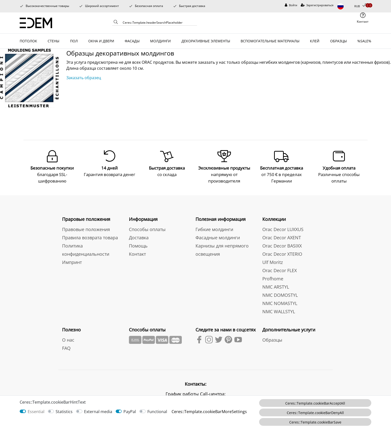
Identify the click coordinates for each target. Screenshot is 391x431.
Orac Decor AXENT (281, 237)
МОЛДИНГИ (160, 41)
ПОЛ (74, 41)
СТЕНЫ (53, 41)
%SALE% (364, 41)
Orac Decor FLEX (279, 269)
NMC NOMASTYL (279, 302)
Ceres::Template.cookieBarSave (315, 422)
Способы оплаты (147, 228)
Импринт (72, 261)
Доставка (139, 237)
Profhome (272, 278)
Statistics (64, 411)
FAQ (66, 347)
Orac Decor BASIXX (282, 245)
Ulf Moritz (272, 261)
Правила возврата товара (90, 237)
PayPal (129, 411)
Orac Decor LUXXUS (282, 228)
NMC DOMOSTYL (280, 294)
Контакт (137, 253)
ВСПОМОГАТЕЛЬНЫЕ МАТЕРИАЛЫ (270, 41)
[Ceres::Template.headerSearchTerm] (158, 22)
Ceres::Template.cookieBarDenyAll (315, 412)
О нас (68, 339)
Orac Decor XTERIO (282, 253)
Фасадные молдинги (218, 237)
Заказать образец (83, 77)
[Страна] (343, 6)
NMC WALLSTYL (278, 310)
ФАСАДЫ (132, 41)
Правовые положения (86, 228)
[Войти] (291, 5)
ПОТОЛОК (28, 41)
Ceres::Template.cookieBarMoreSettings (209, 411)
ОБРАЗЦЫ (338, 41)
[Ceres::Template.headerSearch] (115, 22)
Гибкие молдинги (214, 228)
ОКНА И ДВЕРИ (101, 41)
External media (98, 411)
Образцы (272, 339)
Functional (157, 411)
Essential (36, 411)
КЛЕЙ (314, 41)
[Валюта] (359, 6)
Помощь (138, 245)
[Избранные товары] (366, 5)
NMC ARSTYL (275, 286)
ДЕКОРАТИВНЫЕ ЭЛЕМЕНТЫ (206, 41)
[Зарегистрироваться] (317, 5)
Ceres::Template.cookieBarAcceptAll (315, 403)
